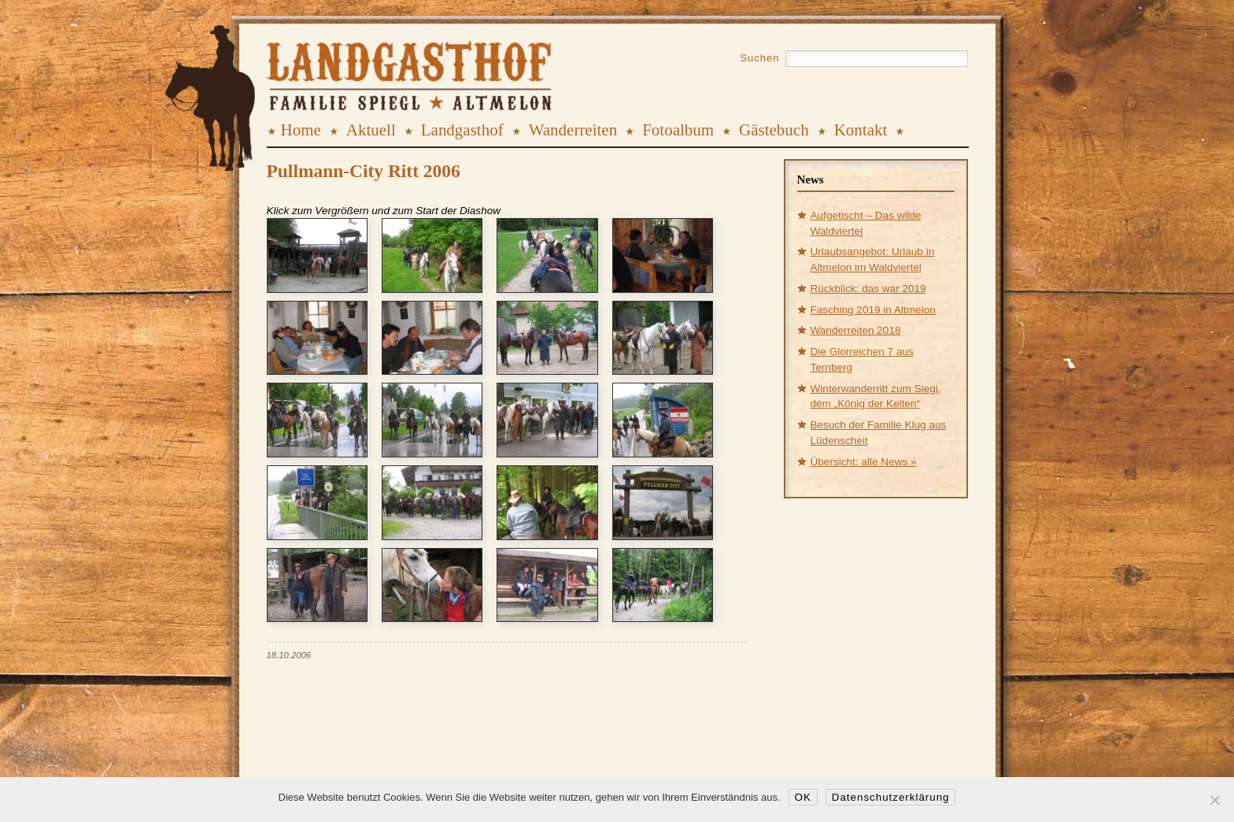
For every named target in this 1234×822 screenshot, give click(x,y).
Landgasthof (462, 129)
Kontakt (861, 129)
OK (803, 797)
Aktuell (371, 129)
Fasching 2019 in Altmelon (873, 310)
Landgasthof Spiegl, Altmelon (358, 62)
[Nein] (1214, 800)
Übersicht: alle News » (864, 462)
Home (301, 129)
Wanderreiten (573, 129)
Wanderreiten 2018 (856, 330)
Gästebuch (774, 129)
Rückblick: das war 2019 (868, 288)
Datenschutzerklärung (891, 797)
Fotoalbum (678, 129)
